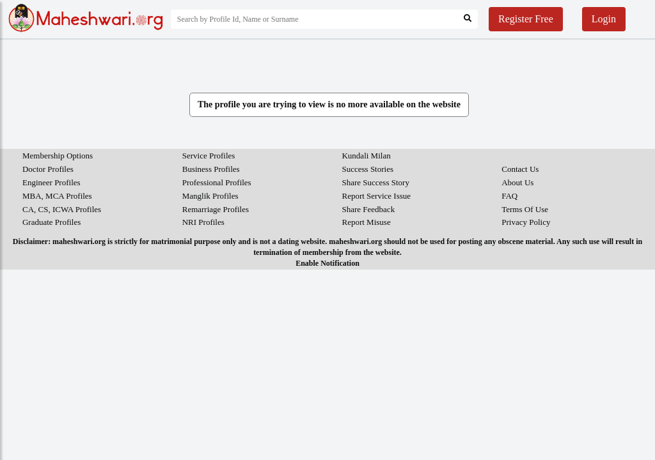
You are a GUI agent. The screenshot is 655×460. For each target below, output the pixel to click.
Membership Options (57, 155)
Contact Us (520, 169)
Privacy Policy (525, 222)
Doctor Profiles (48, 169)
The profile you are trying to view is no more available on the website (329, 104)
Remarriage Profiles (215, 209)
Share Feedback (368, 209)
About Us (517, 182)
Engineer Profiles (51, 182)
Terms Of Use (524, 209)
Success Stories (367, 169)
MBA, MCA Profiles (57, 196)
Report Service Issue (376, 196)
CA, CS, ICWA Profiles (61, 209)
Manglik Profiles (210, 196)
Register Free (525, 18)
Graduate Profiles (51, 222)
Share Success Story (375, 182)
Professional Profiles (216, 182)
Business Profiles (211, 169)
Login (604, 18)
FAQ (509, 196)
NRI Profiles (203, 222)
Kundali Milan (366, 155)
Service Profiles (208, 155)
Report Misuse (366, 222)
